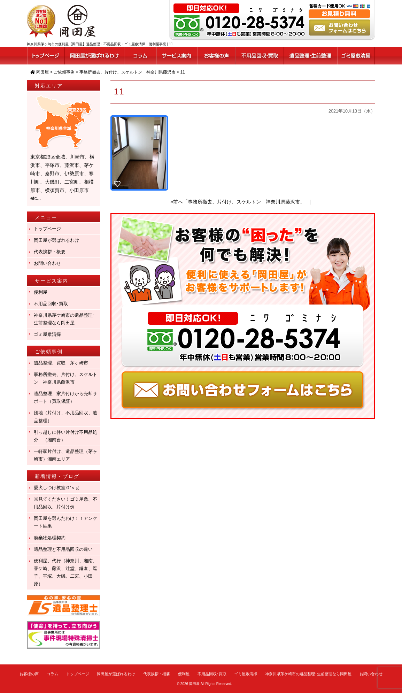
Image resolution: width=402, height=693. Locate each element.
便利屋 (40, 292)
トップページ (47, 228)
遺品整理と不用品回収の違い (63, 549)
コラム (52, 674)
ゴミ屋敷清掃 (47, 334)
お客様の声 (29, 674)
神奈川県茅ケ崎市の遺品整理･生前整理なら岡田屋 (64, 319)
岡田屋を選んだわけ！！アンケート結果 (65, 522)
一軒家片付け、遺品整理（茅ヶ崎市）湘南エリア (65, 455)
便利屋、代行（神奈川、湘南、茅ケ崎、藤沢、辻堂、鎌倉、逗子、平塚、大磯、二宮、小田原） (65, 572)
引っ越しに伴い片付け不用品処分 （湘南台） (65, 436)
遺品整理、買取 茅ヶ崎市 (61, 362)
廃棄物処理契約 (52, 537)
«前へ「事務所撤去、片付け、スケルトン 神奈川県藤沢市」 (237, 202)
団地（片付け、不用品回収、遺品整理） (65, 416)
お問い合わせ (47, 263)
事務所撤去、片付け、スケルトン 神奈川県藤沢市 (65, 378)
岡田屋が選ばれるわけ (56, 240)
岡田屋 (194, 684)
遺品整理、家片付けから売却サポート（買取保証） (65, 397)
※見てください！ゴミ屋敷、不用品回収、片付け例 (65, 502)
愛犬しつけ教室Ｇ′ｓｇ (59, 487)
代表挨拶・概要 (49, 251)
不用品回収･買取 (51, 303)
